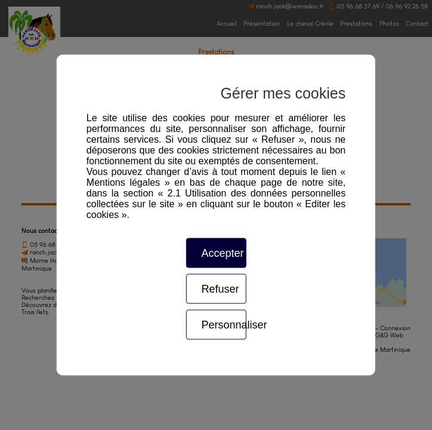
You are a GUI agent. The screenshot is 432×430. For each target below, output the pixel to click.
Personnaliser (223, 325)
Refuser (220, 289)
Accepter (222, 253)
